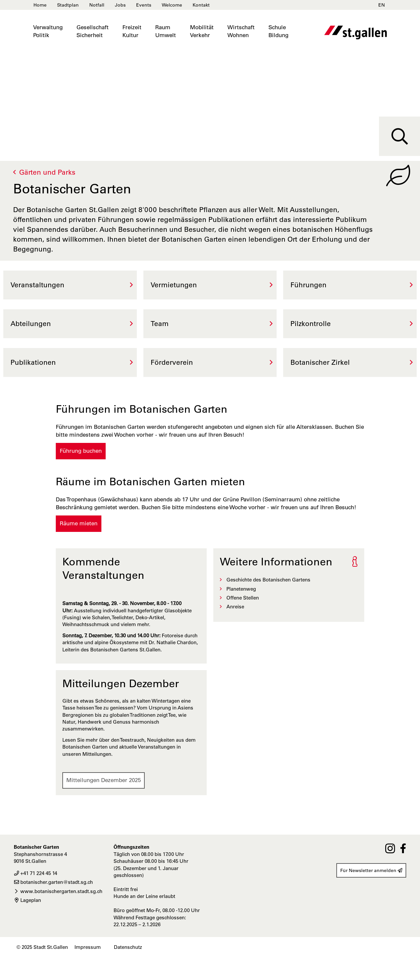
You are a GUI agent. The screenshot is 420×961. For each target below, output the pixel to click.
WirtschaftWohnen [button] (241, 31)
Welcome (172, 5)
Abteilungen (30, 323)
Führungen (308, 285)
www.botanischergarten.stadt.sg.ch (58, 891)
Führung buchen (81, 451)
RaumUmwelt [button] (165, 31)
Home (40, 5)
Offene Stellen (242, 598)
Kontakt (201, 5)
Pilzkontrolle (310, 323)
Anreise (235, 606)
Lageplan (27, 900)
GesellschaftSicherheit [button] (92, 31)
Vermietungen (174, 285)
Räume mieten (78, 523)
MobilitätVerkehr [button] (202, 31)
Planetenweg (241, 589)
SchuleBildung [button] (278, 31)
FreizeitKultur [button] (131, 31)
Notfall (96, 5)
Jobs (120, 5)
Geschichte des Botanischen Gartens (268, 580)
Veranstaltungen (37, 285)
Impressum (87, 947)
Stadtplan (68, 5)
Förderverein (172, 362)
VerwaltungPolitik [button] (48, 31)
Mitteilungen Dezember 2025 (103, 780)
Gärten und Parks (47, 172)
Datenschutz (128, 947)
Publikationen (33, 362)
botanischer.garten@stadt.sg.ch (53, 882)
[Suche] (399, 136)
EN (381, 5)
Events (143, 5)
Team (160, 323)
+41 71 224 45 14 (35, 873)
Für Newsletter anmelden (371, 870)
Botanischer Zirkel (320, 362)
